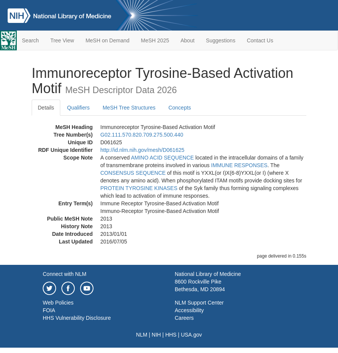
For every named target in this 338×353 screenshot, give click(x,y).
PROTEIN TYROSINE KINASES (138, 188)
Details (46, 108)
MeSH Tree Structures (129, 108)
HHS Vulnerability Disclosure (77, 318)
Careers (184, 318)
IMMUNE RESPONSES (239, 165)
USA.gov (191, 335)
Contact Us (260, 40)
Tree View (62, 40)
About (187, 40)
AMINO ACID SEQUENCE (162, 158)
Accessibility (189, 310)
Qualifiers (78, 108)
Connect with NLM (64, 274)
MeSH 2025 (155, 40)
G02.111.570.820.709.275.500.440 (141, 135)
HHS (171, 335)
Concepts (179, 108)
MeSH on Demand (107, 40)
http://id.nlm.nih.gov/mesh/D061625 (142, 150)
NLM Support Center (199, 303)
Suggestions (220, 40)
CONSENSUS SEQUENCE (133, 173)
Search (30, 40)
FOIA (49, 310)
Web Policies (58, 303)
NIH (156, 335)
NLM (142, 335)
